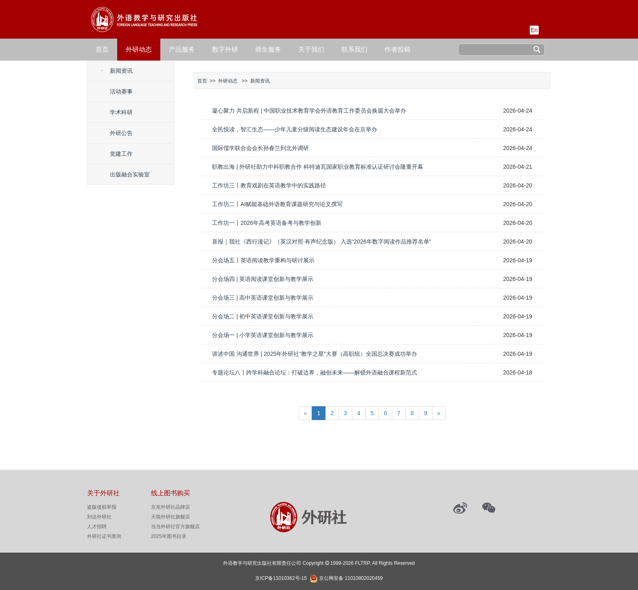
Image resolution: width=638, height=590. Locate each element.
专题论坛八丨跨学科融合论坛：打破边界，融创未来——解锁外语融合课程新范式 (314, 372)
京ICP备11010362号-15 (281, 578)
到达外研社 (99, 517)
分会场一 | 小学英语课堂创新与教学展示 (262, 335)
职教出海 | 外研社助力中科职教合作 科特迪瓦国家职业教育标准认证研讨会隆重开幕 (317, 166)
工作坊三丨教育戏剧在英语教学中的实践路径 (269, 185)
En (534, 30)
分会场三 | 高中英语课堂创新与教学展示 (262, 297)
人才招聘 (97, 526)
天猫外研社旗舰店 (170, 517)
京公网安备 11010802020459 (351, 577)
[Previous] (305, 413)
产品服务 (182, 49)
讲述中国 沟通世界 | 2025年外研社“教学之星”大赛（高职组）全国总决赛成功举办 (314, 354)
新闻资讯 (121, 70)
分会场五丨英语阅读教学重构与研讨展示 (263, 260)
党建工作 (121, 153)
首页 (102, 49)
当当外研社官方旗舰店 (175, 526)
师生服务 (268, 49)
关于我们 (311, 49)
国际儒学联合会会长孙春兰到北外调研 (260, 148)
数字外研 (225, 49)
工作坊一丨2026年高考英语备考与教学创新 (266, 223)
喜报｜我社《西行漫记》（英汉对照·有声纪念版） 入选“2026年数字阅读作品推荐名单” (321, 241)
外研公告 (121, 133)
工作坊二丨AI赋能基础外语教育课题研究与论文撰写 (277, 204)
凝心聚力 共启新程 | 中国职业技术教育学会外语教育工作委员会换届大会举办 (309, 110)
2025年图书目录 (168, 536)
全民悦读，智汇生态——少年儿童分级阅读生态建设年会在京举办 (294, 129)
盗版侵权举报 (101, 507)
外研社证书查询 (104, 536)
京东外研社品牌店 (170, 507)
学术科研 (121, 112)
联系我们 (354, 49)
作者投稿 (398, 49)
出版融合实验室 (130, 174)
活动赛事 (121, 91)
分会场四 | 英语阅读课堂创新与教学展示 (262, 279)
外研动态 (139, 49)
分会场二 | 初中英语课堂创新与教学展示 (262, 316)
